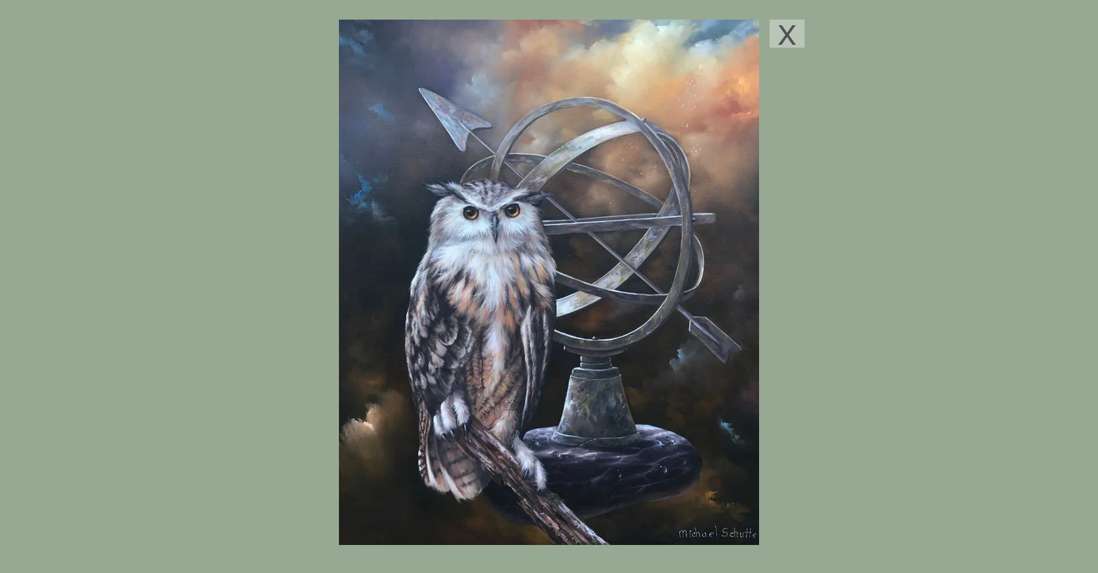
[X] (787, 34)
